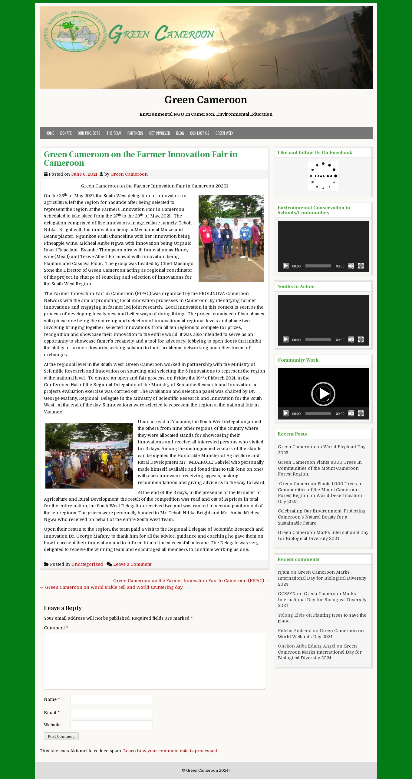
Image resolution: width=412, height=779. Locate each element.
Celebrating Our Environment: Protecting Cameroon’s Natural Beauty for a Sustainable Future (322, 517)
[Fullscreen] (361, 266)
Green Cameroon (206, 100)
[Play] (286, 266)
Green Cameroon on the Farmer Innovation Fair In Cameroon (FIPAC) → (191, 580)
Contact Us (199, 133)
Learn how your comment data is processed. (170, 750)
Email (52, 712)
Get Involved (159, 133)
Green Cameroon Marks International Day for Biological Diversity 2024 (322, 578)
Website (52, 724)
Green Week (224, 133)
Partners (135, 133)
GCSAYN (287, 593)
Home (50, 133)
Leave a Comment (132, 564)
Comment (56, 627)
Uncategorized (87, 564)
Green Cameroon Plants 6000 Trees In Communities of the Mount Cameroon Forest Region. (320, 468)
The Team (114, 133)
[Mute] (351, 266)
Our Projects (89, 133)
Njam (283, 572)
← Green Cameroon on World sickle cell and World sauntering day (111, 587)
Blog (180, 133)
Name (52, 699)
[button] (323, 394)
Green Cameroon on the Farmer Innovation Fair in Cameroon (141, 158)
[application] (323, 246)
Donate (66, 133)
